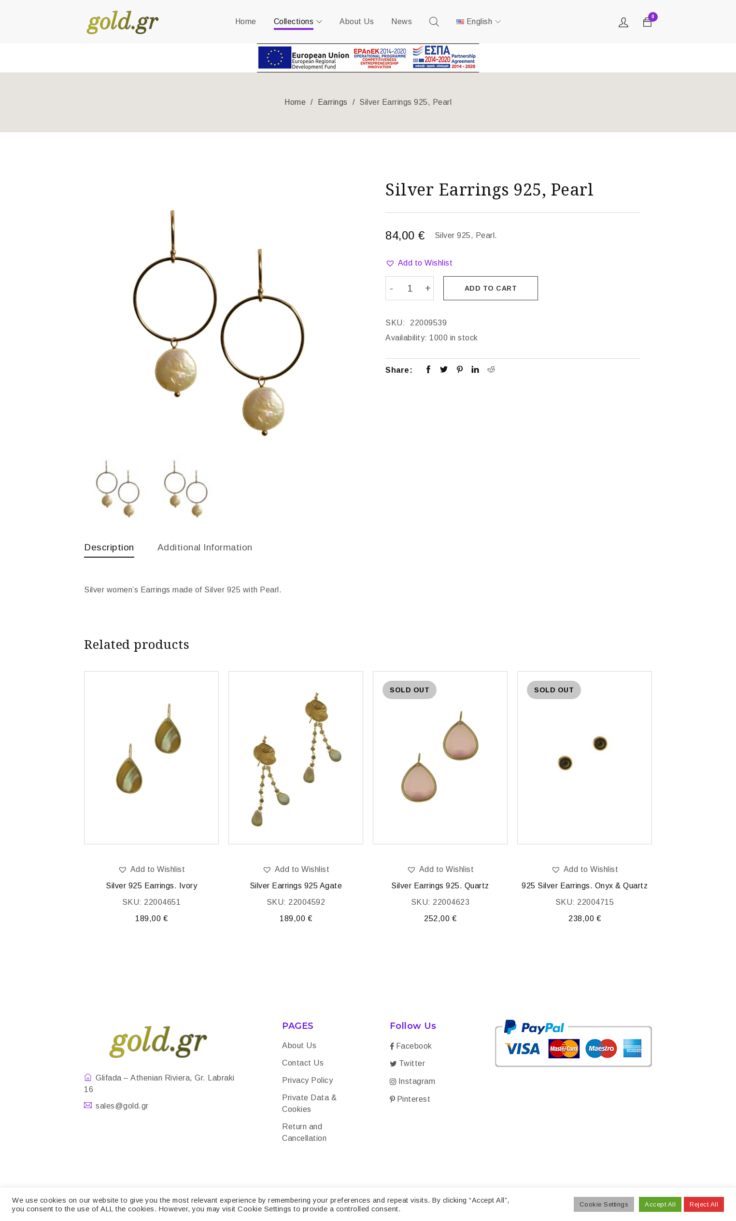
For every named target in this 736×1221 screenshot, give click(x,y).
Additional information (209, 547)
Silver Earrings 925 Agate (296, 887)
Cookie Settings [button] (604, 1204)
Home (295, 102)
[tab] (110, 549)
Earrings (333, 102)
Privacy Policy (307, 1081)
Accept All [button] (660, 1204)
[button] (419, 263)
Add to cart (492, 288)
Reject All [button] (704, 1204)
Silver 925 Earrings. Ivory (151, 887)
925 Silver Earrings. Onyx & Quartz (585, 887)
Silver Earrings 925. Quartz (440, 887)
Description (110, 547)
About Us (299, 1046)
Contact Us (303, 1064)
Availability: (406, 337)
